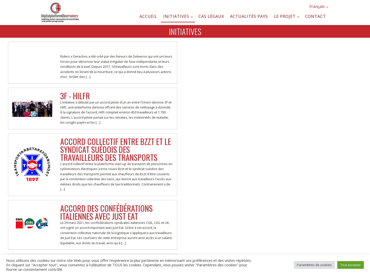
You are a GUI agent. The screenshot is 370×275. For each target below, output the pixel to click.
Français (317, 6)
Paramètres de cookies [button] (314, 265)
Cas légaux (211, 16)
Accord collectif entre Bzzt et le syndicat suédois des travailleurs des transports (115, 149)
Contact (315, 16)
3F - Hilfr (75, 96)
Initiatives (176, 16)
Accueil (148, 16)
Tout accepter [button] (350, 265)
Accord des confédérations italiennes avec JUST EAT (106, 212)
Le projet (285, 16)
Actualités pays (249, 16)
